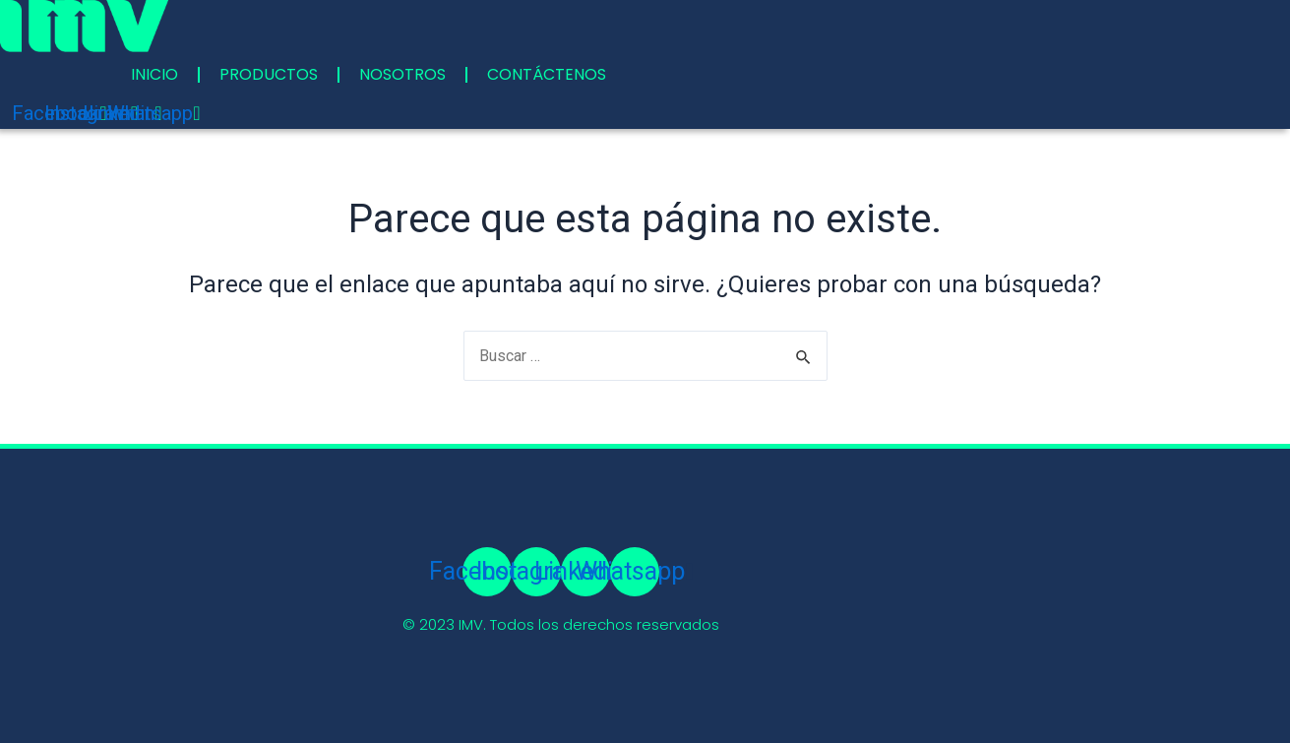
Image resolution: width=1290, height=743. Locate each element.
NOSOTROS (402, 74)
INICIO (154, 74)
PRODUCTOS (268, 74)
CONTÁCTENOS (546, 74)
